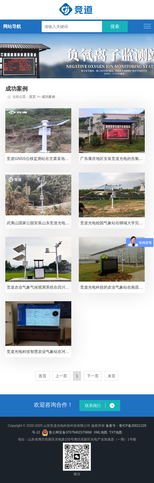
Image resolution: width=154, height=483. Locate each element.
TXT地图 (115, 432)
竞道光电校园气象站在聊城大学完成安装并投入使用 (112, 223)
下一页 (93, 376)
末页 (111, 376)
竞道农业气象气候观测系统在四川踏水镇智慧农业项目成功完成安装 (39, 287)
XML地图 (100, 432)
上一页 (61, 376)
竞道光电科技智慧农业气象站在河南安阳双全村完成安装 (39, 351)
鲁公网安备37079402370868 (67, 432)
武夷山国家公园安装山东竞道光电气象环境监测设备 (39, 223)
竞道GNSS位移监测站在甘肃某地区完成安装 (39, 158)
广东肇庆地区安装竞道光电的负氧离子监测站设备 (112, 158)
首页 (32, 97)
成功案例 (48, 97)
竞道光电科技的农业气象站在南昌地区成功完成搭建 (112, 287)
